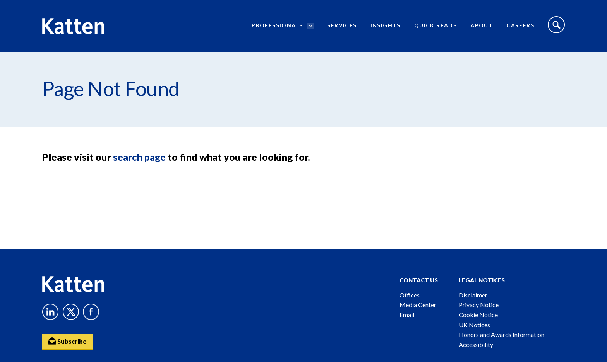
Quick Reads (435, 25)
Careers (520, 25)
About (481, 25)
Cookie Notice (478, 314)
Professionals (277, 25)
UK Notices (474, 324)
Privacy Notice (479, 304)
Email (407, 314)
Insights (385, 25)
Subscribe (67, 341)
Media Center (418, 304)
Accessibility (476, 344)
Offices (410, 295)
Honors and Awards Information (501, 334)
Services (342, 25)
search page (139, 157)
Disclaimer (473, 295)
